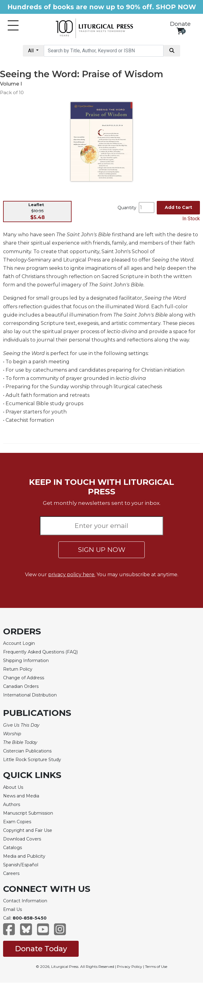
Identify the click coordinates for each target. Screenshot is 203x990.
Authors (11, 804)
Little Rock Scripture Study (32, 759)
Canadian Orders (21, 686)
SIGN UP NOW (101, 549)
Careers (11, 873)
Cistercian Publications (27, 751)
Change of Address (23, 678)
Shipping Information (26, 660)
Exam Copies (17, 821)
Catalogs (12, 847)
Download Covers (22, 839)
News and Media (21, 796)
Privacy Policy (129, 966)
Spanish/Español (20, 865)
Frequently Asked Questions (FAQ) (40, 652)
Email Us (12, 909)
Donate (180, 24)
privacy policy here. (71, 574)
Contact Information (25, 901)
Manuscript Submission (28, 813)
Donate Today (41, 948)
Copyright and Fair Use (27, 830)
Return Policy (17, 669)
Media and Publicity (24, 856)
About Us (13, 787)
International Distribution (30, 695)
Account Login (19, 643)
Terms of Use (156, 966)
